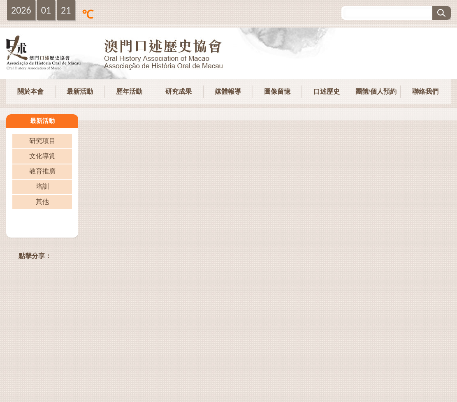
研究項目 (42, 141)
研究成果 (178, 91)
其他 (42, 202)
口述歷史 (326, 91)
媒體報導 (228, 91)
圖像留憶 (277, 91)
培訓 (42, 186)
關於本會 (30, 91)
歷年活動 (129, 91)
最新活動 (80, 91)
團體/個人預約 (376, 91)
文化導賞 (42, 156)
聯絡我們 (425, 91)
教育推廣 (42, 171)
